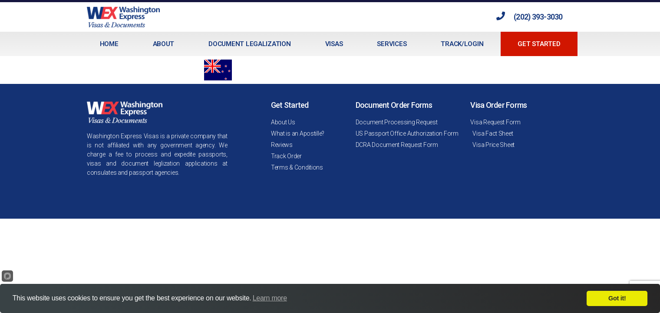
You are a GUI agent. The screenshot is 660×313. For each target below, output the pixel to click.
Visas (334, 44)
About (164, 44)
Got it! (617, 298)
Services (391, 44)
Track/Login (462, 44)
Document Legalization (249, 44)
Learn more (270, 298)
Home (109, 44)
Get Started (539, 44)
